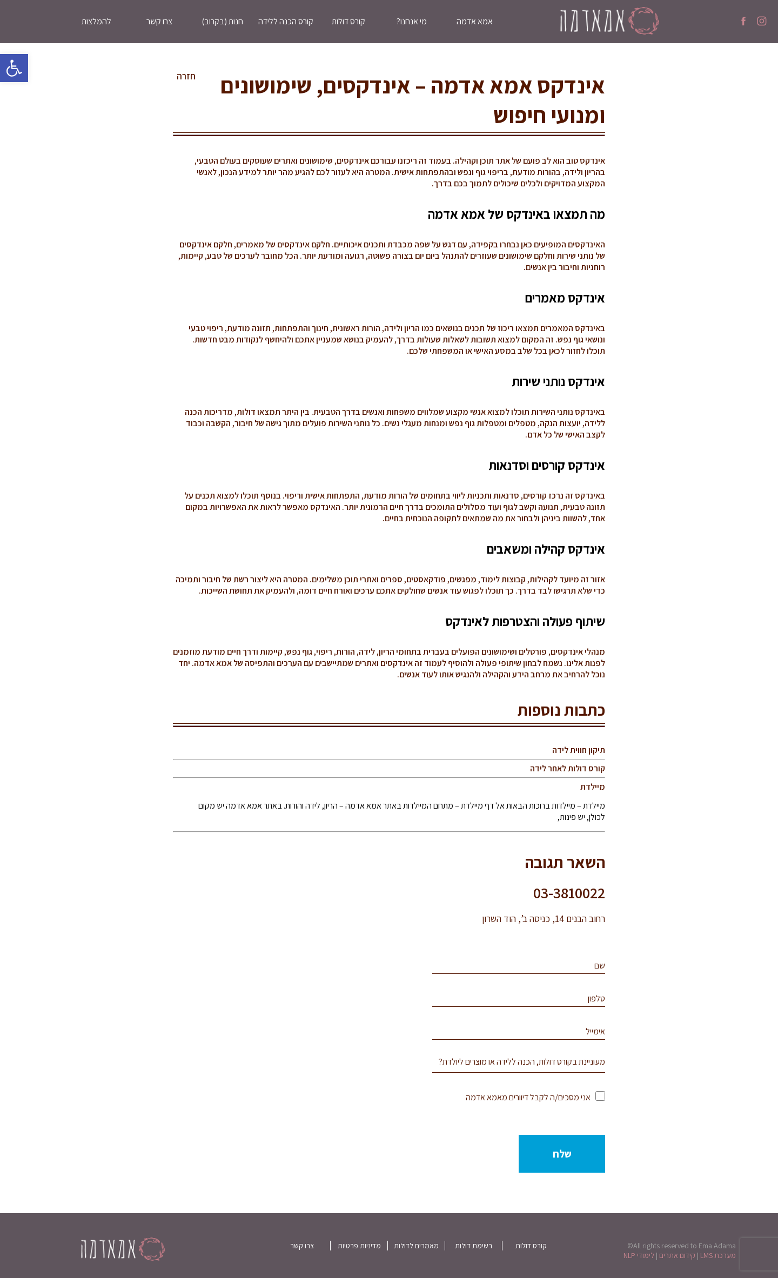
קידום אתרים (677, 1255)
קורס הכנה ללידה (285, 21)
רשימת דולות (473, 1245)
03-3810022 (569, 893)
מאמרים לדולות (416, 1245)
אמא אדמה (475, 21)
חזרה (186, 76)
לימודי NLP (638, 1255)
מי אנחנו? (412, 21)
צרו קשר (159, 21)
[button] (14, 68)
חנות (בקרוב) (222, 21)
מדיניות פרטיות (359, 1245)
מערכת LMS (718, 1255)
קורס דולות (348, 21)
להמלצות (96, 21)
